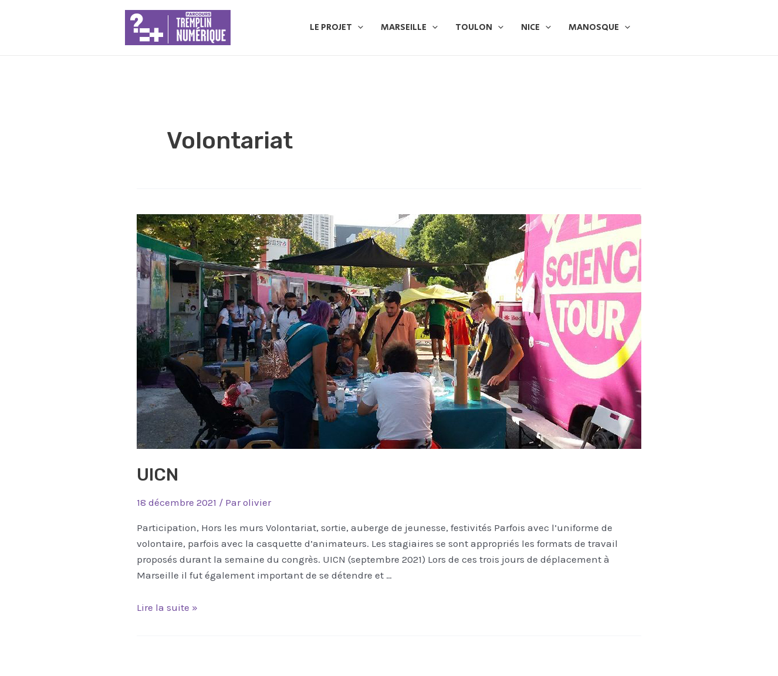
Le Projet (336, 27)
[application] (357, 27)
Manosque (599, 27)
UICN (157, 474)
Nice (536, 27)
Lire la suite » (167, 607)
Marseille (409, 27)
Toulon (479, 27)
